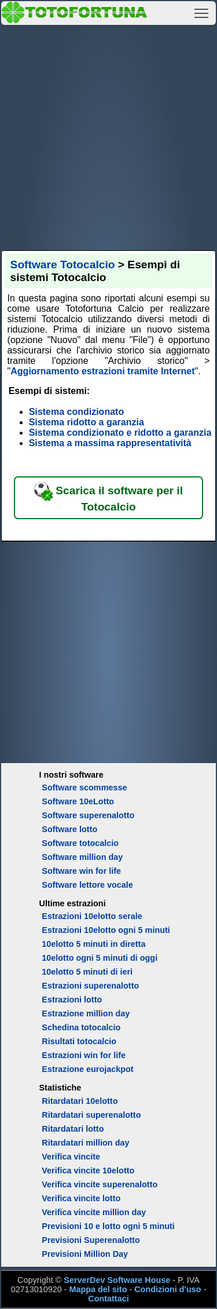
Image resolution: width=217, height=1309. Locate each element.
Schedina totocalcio (81, 1027)
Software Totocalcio (62, 264)
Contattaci (108, 1298)
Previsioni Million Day (85, 1254)
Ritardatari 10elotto (79, 1101)
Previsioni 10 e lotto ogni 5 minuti (108, 1226)
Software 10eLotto (78, 801)
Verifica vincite (71, 1156)
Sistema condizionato (76, 412)
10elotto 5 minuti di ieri (87, 971)
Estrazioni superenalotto (90, 985)
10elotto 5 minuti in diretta (93, 944)
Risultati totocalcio (79, 1041)
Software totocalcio (80, 843)
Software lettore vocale (87, 884)
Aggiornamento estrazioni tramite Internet (102, 371)
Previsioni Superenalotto (91, 1240)
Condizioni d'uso (167, 1289)
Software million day (82, 857)
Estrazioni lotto (72, 999)
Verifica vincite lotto (81, 1198)
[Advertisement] (108, 136)
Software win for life (81, 871)
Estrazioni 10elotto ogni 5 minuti (106, 930)
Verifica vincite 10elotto (88, 1170)
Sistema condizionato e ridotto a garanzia (120, 432)
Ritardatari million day (85, 1142)
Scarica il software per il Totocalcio (108, 497)
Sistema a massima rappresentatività (110, 443)
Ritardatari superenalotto (91, 1115)
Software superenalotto (88, 815)
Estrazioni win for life (84, 1055)
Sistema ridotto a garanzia (86, 422)
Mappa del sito (98, 1289)
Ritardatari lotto (73, 1128)
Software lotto (69, 829)
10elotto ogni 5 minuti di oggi (99, 957)
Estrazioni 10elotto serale (92, 916)
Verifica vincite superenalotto (99, 1184)
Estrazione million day (86, 1013)
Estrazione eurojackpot (87, 1069)
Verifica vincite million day (94, 1212)
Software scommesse (84, 787)
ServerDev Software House (117, 1280)
